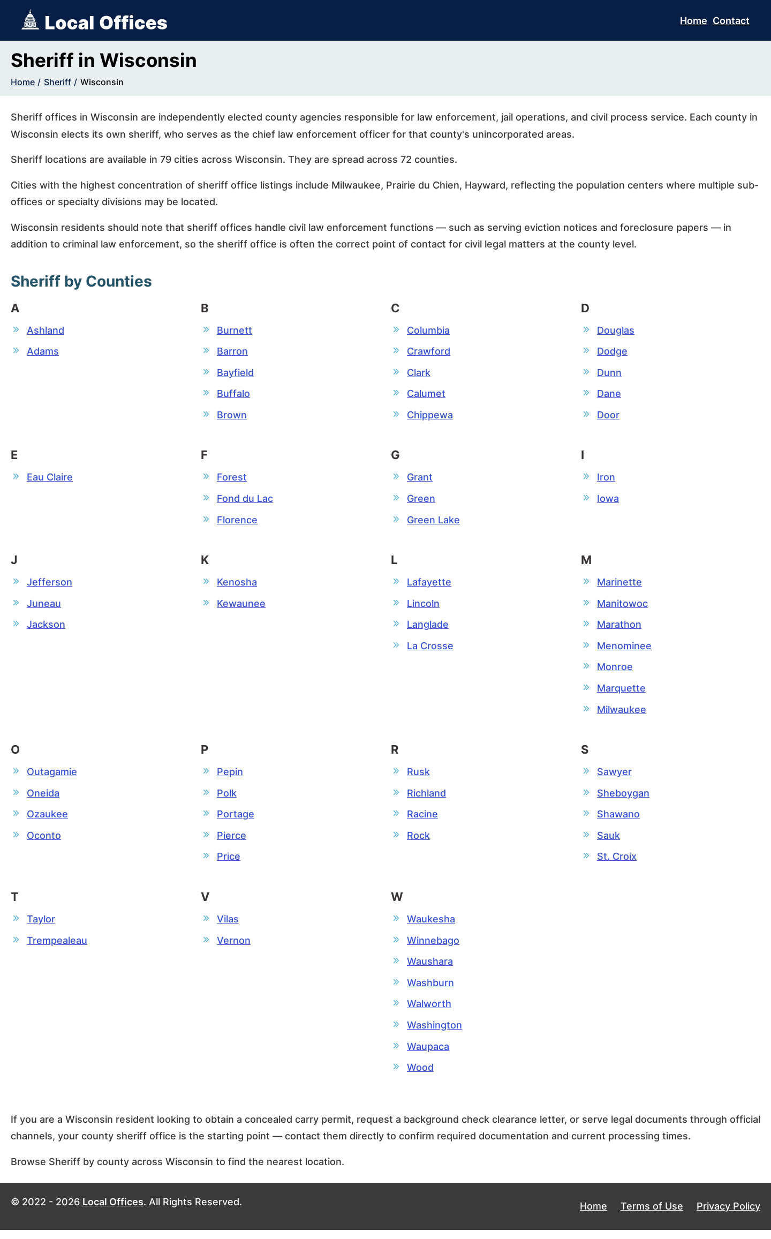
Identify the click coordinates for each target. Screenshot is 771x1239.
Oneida (43, 798)
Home (693, 20)
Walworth (429, 1011)
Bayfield (235, 373)
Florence (237, 522)
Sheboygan (623, 798)
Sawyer (614, 776)
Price (228, 862)
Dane (609, 394)
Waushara (430, 968)
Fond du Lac (245, 500)
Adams (43, 351)
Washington (434, 1033)
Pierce (231, 841)
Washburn (430, 990)
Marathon (619, 627)
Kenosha (237, 584)
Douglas (615, 330)
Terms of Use (652, 1215)
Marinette (619, 584)
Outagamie (52, 776)
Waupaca (428, 1054)
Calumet (426, 394)
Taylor (41, 925)
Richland (426, 798)
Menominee (624, 649)
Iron (606, 478)
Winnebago (433, 946)
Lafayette (429, 584)
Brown (232, 416)
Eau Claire (50, 478)
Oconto (44, 841)
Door (608, 416)
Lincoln (423, 606)
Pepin (230, 776)
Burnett (234, 330)
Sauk (608, 841)
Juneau (44, 606)
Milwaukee (621, 713)
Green (421, 500)
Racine (422, 819)
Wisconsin (102, 82)
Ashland (45, 330)
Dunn (609, 373)
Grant (420, 478)
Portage (235, 819)
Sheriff (57, 82)
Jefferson (49, 584)
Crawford (428, 351)
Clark (418, 373)
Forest (232, 478)
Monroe (615, 671)
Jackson (46, 627)
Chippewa (430, 416)
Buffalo (233, 394)
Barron (232, 351)
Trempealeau (57, 946)
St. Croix (617, 862)
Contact (731, 20)
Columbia (428, 330)
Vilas (228, 925)
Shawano (618, 819)
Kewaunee (241, 606)
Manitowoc (622, 606)
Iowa (608, 500)
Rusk (418, 776)
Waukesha (431, 925)
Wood (420, 1076)
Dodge (612, 351)
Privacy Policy (728, 1215)
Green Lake (433, 522)
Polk (227, 798)
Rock (418, 841)
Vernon (234, 946)
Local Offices (112, 1211)
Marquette (621, 692)
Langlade (428, 627)
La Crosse (430, 649)
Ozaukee (47, 819)
